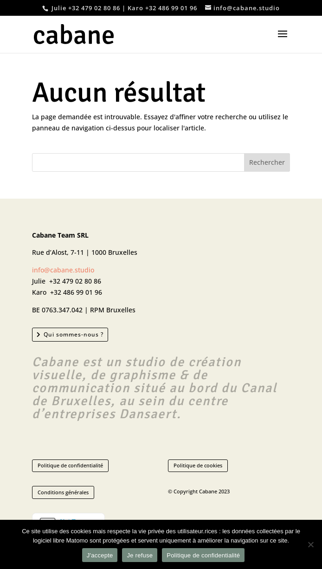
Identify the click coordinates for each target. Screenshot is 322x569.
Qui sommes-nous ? (73, 334)
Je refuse (140, 555)
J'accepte (100, 555)
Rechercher (267, 162)
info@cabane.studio (63, 269)
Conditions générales (63, 492)
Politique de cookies (198, 465)
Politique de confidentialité (70, 465)
